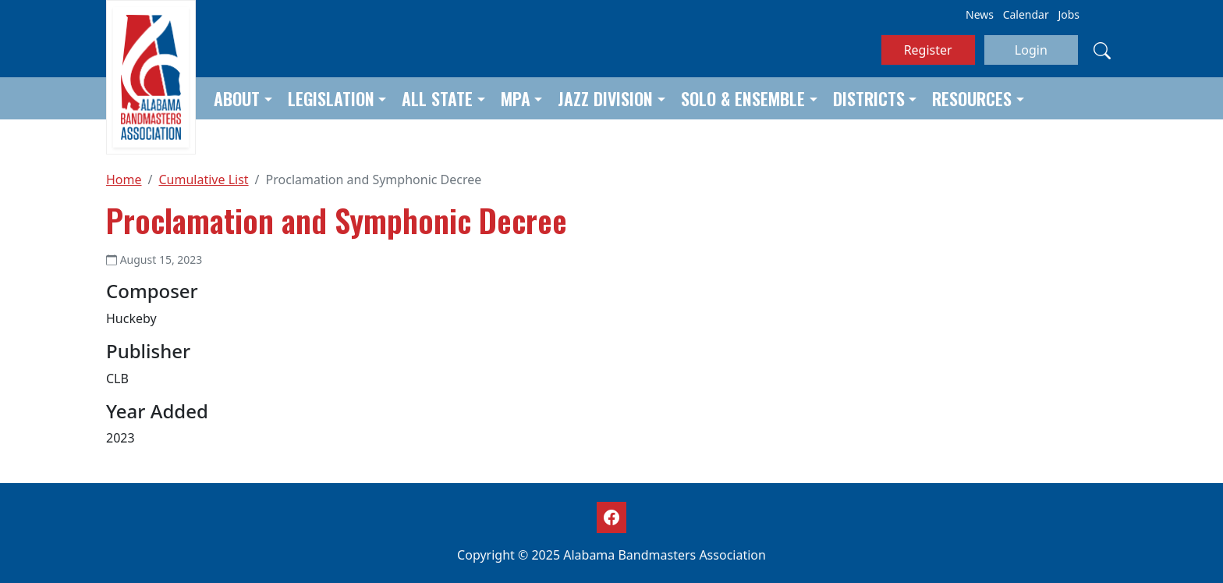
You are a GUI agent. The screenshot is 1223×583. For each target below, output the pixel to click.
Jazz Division (605, 98)
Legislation (331, 98)
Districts (869, 98)
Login (1031, 50)
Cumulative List (203, 179)
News (980, 14)
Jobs (1068, 14)
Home (124, 179)
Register (928, 50)
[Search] (1102, 50)
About (237, 98)
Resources (972, 98)
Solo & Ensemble (743, 98)
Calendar (1026, 14)
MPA (515, 98)
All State (437, 98)
